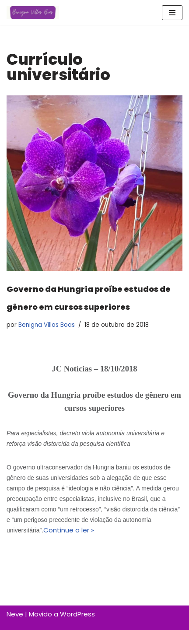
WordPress (77, 614)
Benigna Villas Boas (46, 325)
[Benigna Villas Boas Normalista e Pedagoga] (33, 12)
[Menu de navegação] (172, 12)
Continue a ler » (68, 530)
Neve (15, 614)
